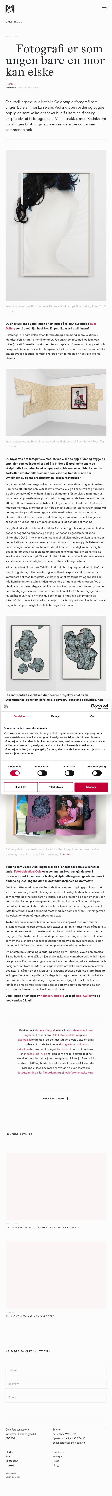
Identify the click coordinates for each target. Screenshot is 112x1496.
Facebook (58, 1452)
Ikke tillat (20, 787)
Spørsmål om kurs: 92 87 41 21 (69, 1439)
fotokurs (62, 1049)
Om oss (10, 1465)
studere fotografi (45, 1030)
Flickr (56, 1461)
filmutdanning (52, 1072)
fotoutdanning (27, 1072)
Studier (10, 1452)
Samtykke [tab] (20, 716)
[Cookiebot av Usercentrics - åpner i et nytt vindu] (93, 706)
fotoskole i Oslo (37, 1054)
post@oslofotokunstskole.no (69, 1443)
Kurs (8, 1457)
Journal (66, 854)
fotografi (65, 1044)
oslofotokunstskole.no (79, 1072)
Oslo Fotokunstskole (64, 1035)
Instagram (58, 1457)
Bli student (12, 1461)
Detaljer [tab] (56, 716)
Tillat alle (91, 787)
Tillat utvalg (56, 787)
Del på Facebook (56, 1098)
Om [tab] (92, 716)
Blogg (56, 1465)
